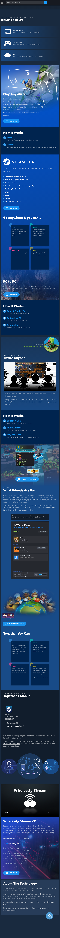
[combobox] (25, 2)
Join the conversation (38, 908)
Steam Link (41, 902)
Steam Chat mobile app (11, 744)
